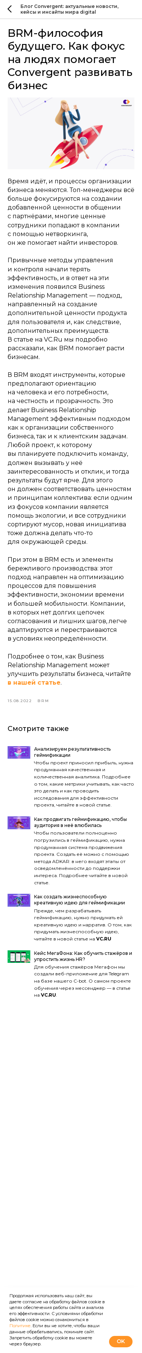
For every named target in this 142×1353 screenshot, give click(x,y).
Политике (20, 1325)
